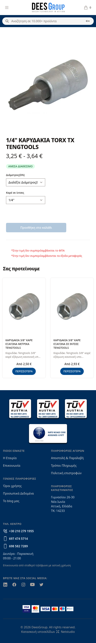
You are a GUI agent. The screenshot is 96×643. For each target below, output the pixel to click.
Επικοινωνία (11, 465)
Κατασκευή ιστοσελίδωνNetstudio (48, 632)
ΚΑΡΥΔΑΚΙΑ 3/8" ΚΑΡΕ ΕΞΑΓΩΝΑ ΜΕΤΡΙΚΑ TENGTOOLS (19, 343)
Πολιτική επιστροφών (66, 473)
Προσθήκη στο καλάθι (36, 228)
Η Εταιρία (10, 458)
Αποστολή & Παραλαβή (67, 458)
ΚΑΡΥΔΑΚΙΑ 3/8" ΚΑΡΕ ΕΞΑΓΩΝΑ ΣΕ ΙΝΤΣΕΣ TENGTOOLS (67, 343)
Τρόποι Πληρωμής (64, 465)
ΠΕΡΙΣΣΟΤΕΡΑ (24, 371)
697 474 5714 (18, 539)
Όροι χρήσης (12, 486)
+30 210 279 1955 (21, 531)
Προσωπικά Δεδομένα (18, 493)
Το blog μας (11, 501)
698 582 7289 (18, 546)
